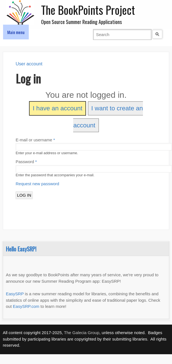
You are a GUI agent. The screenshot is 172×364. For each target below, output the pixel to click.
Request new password (37, 183)
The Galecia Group (81, 332)
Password (26, 161)
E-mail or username (35, 139)
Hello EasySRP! (21, 248)
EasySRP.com (26, 306)
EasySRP (15, 293)
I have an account (57, 108)
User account (29, 63)
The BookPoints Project (88, 9)
